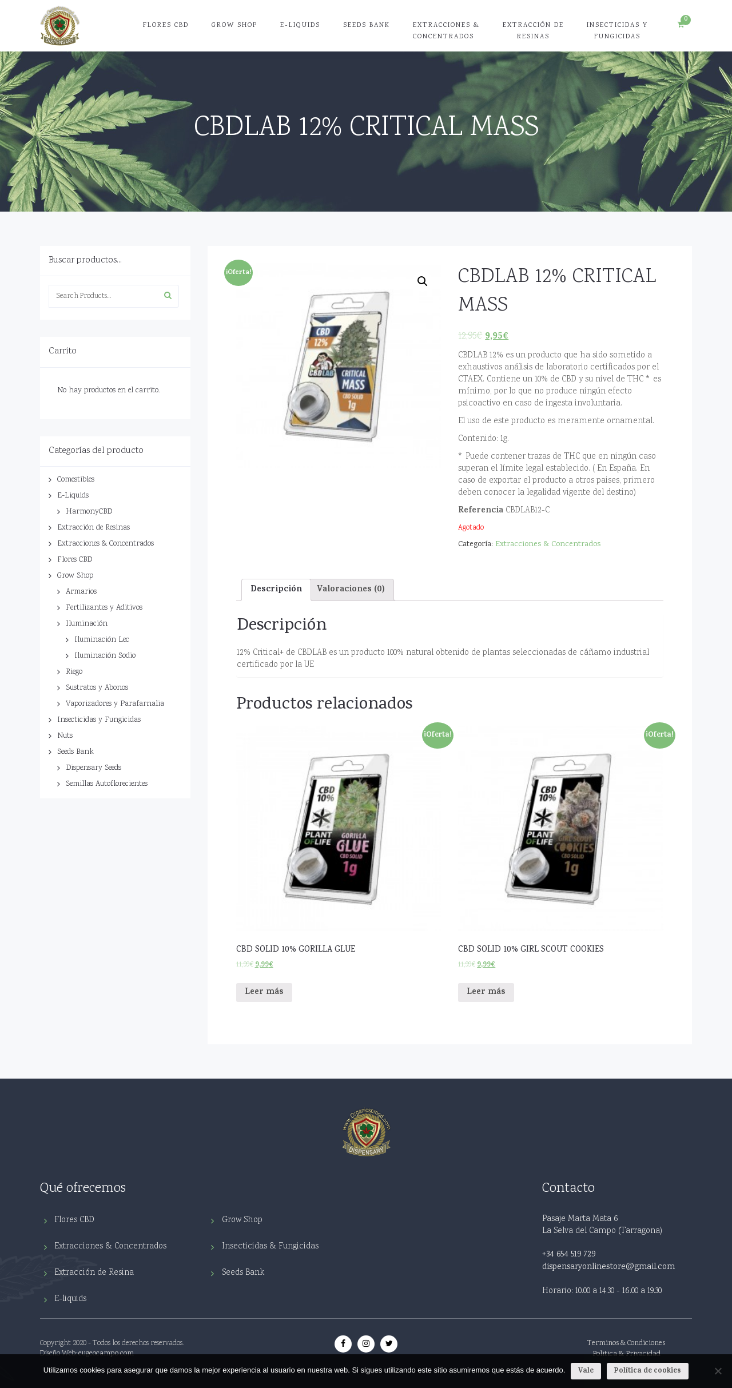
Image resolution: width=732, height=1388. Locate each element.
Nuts (65, 736)
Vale (586, 1371)
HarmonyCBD (89, 512)
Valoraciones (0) (351, 590)
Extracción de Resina (94, 1273)
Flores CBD (166, 25)
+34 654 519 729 (568, 1254)
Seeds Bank (366, 25)
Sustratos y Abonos (97, 688)
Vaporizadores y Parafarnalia (115, 704)
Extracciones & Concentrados (446, 31)
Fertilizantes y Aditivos (104, 608)
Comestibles (75, 480)
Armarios (81, 592)
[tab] (276, 589)
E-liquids (70, 1299)
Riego (74, 672)
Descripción (276, 590)
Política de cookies (647, 1371)
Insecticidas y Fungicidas (617, 31)
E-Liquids (300, 25)
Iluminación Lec (101, 640)
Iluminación (87, 624)
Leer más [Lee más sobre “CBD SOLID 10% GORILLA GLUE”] (264, 992)
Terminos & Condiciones (626, 1343)
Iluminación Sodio (105, 656)
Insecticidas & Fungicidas (270, 1246)
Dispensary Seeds (93, 768)
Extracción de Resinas (533, 31)
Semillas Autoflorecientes (107, 784)
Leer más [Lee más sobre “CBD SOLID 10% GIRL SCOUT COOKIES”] (486, 992)
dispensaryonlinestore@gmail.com (608, 1267)
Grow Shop (234, 25)
